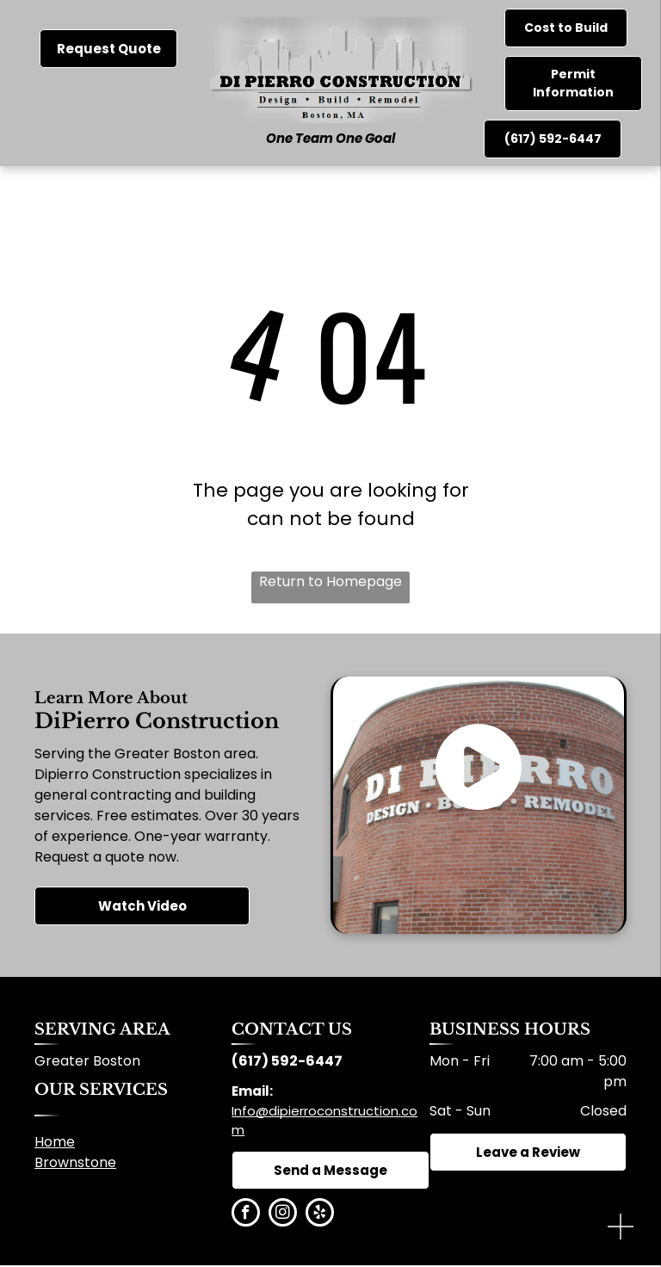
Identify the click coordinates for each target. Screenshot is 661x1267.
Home (54, 1142)
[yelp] (320, 1214)
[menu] (623, 76)
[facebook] (246, 1214)
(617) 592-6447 (287, 1061)
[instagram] (283, 1214)
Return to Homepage (330, 581)
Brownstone (75, 1162)
